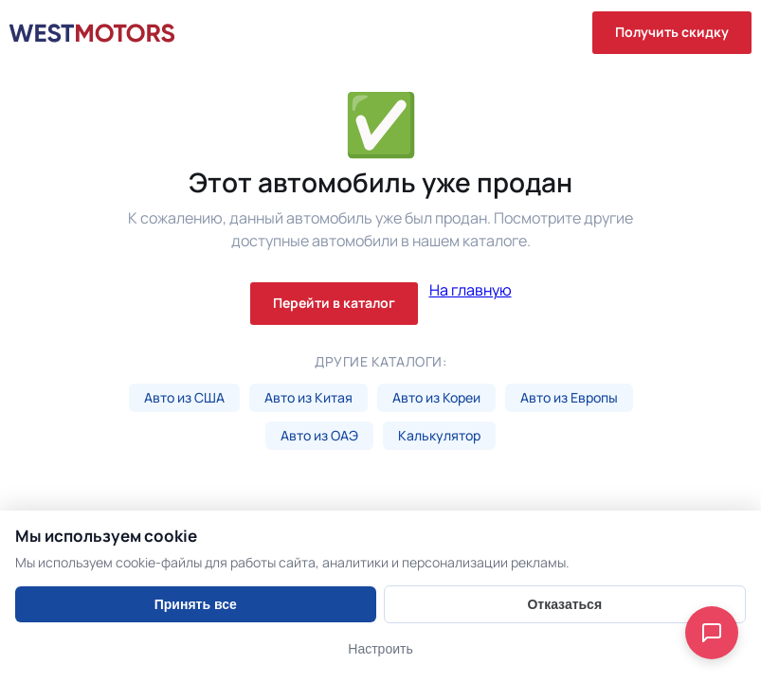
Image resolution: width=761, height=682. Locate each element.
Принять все (195, 604)
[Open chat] (711, 632)
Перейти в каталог (334, 303)
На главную (470, 291)
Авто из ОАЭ (319, 435)
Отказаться (564, 604)
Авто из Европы (569, 397)
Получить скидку (672, 32)
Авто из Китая (308, 397)
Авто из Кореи (436, 397)
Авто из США (184, 397)
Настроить (380, 648)
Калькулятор (439, 435)
